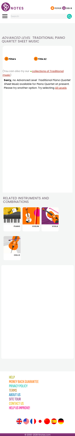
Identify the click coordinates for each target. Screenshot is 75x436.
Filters (12, 59)
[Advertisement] (37, 28)
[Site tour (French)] (33, 421)
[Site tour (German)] (61, 421)
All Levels (61, 88)
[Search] (69, 16)
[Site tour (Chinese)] (47, 421)
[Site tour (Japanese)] (40, 421)
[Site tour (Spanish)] (54, 421)
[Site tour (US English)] (26, 421)
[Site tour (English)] (19, 421)
